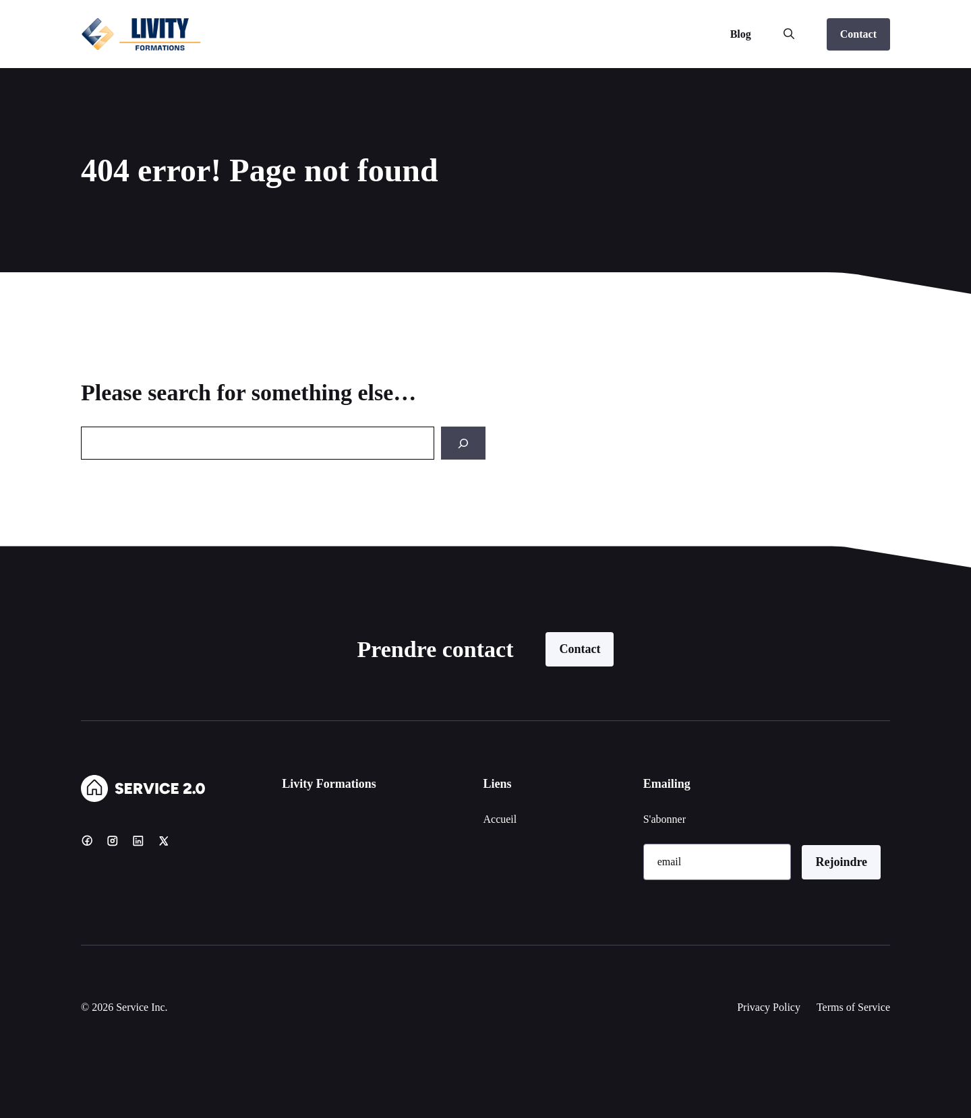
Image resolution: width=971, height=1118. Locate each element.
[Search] (463, 443)
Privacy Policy (768, 1007)
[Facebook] (87, 840)
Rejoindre (841, 862)
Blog (740, 34)
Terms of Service (853, 1007)
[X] (164, 840)
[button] (789, 34)
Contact (858, 34)
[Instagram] (113, 840)
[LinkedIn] (138, 840)
